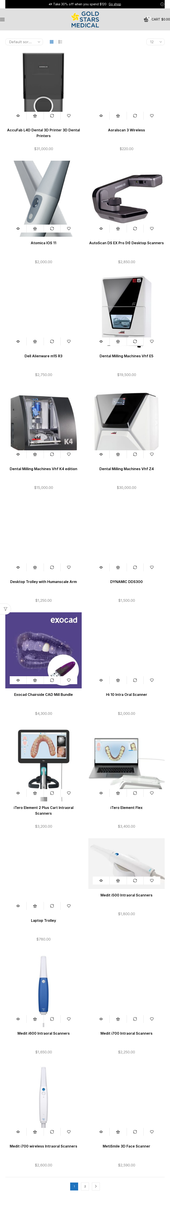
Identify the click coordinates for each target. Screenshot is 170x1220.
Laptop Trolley (43, 920)
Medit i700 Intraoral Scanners (126, 1033)
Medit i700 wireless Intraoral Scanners (43, 1146)
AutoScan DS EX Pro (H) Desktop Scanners (126, 243)
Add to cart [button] (35, 116)
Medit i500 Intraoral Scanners (126, 895)
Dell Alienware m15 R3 (43, 356)
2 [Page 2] (85, 1186)
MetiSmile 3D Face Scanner (126, 1146)
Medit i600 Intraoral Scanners (43, 1033)
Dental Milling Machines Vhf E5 (126, 356)
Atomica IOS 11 (43, 243)
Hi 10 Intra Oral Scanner (126, 695)
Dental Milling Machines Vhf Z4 (126, 469)
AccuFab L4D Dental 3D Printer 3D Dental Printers (43, 133)
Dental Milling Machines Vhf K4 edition (43, 469)
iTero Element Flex (126, 808)
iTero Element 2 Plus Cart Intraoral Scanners (43, 811)
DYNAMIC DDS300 (126, 582)
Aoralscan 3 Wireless (126, 130)
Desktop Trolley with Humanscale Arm (43, 582)
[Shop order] (24, 42)
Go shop (115, 4)
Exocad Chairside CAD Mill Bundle (43, 695)
